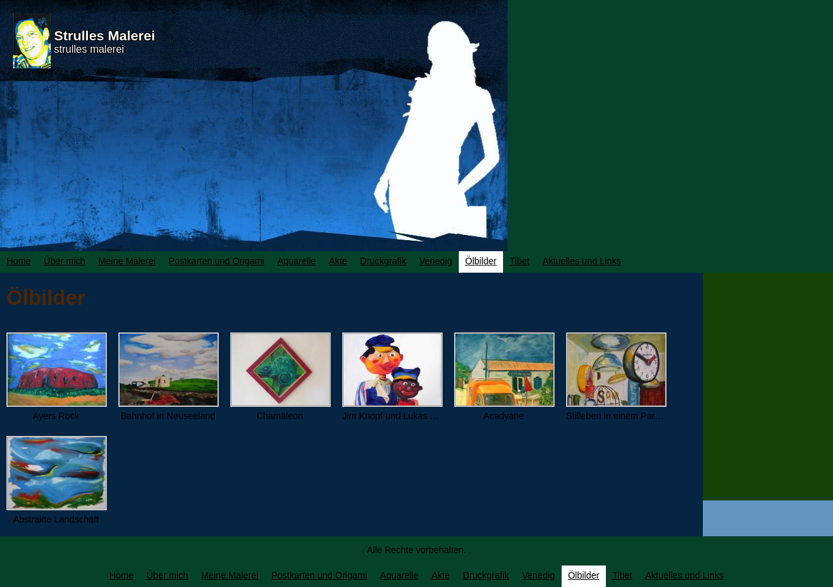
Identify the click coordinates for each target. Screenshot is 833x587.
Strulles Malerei (104, 35)
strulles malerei (89, 49)
